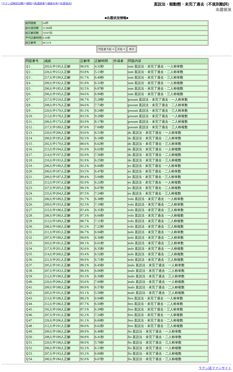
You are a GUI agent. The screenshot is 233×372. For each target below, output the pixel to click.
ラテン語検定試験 (13, 3)
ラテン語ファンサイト (215, 368)
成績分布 (52, 3)
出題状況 (65, 3)
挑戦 (29, 3)
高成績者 (39, 3)
